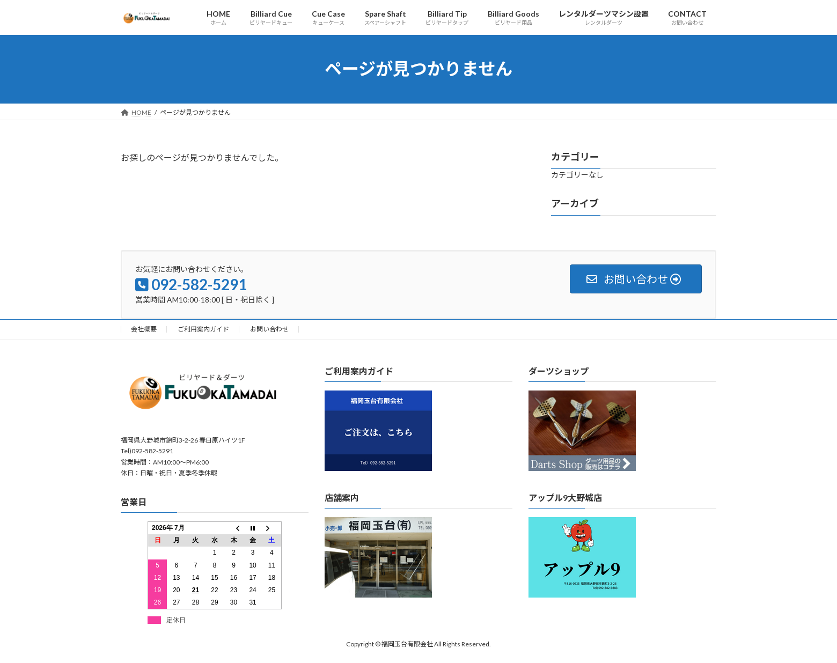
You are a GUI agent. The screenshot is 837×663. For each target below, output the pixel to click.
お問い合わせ (269, 329)
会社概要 (144, 329)
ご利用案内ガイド (203, 329)
